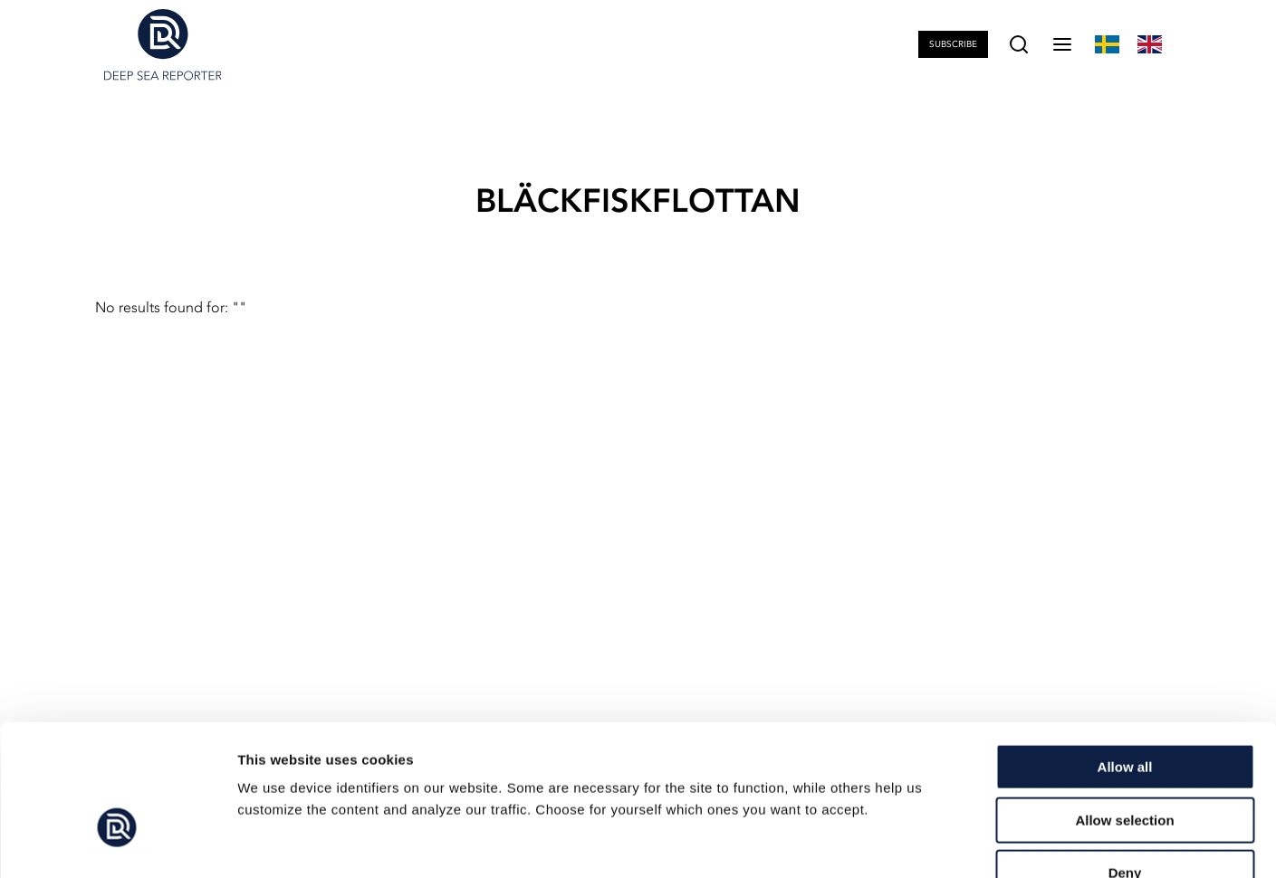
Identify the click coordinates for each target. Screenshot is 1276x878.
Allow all (1125, 656)
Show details (950, 842)
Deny (1125, 762)
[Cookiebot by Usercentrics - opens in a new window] (117, 842)
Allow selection (1124, 710)
